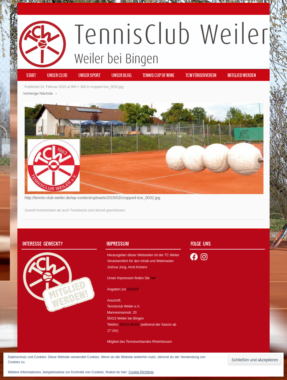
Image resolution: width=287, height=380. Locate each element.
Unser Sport (89, 75)
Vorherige (31, 93)
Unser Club (57, 75)
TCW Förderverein (201, 75)
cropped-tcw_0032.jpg (106, 87)
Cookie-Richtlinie (141, 372)
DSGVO (133, 289)
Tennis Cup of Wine (158, 75)
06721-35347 (130, 325)
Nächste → (48, 93)
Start (31, 75)
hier (153, 278)
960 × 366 (78, 87)
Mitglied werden (242, 75)
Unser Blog (121, 75)
